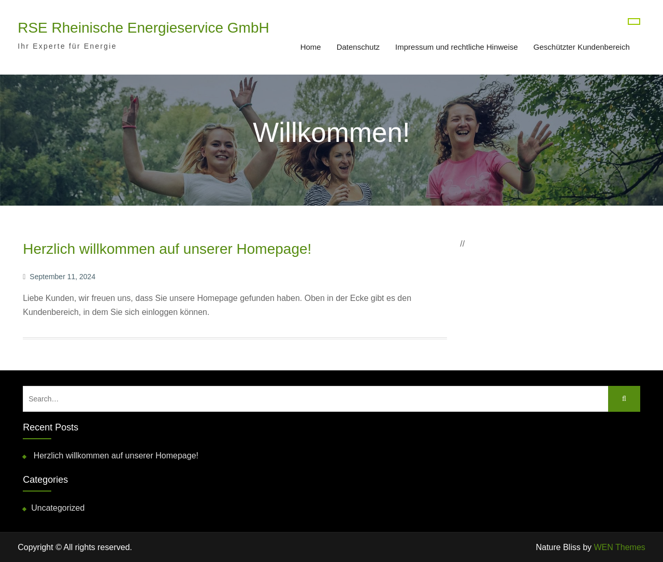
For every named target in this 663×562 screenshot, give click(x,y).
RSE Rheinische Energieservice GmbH (143, 28)
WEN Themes (619, 547)
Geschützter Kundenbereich (582, 46)
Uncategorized (57, 507)
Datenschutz (358, 46)
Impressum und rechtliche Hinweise (456, 46)
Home (310, 46)
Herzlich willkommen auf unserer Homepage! (167, 249)
